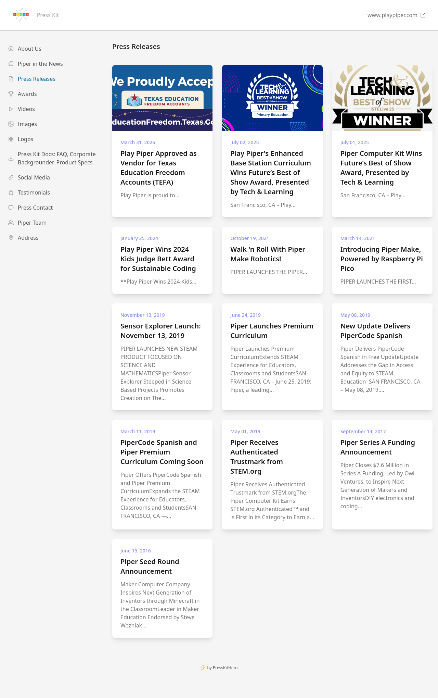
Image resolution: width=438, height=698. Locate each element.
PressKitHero (225, 668)
